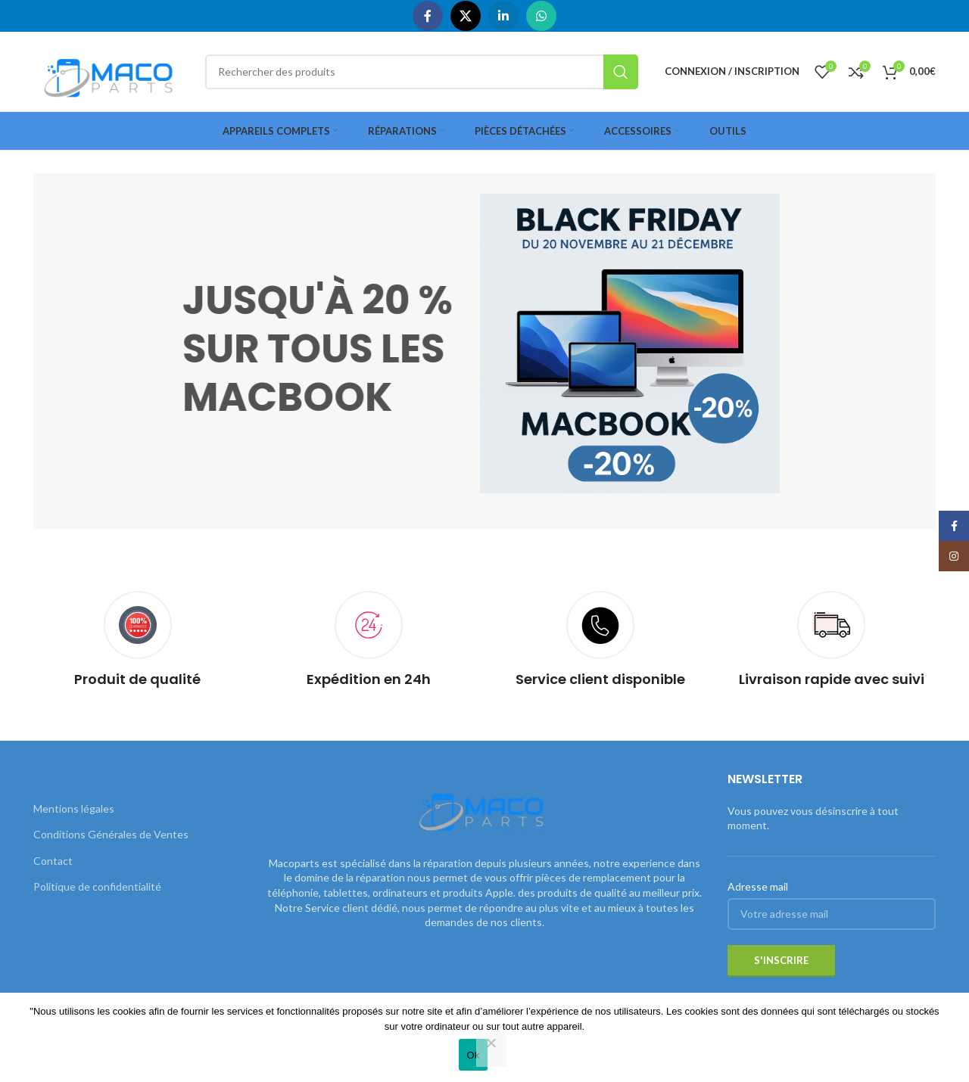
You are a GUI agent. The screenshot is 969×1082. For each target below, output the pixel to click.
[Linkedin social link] (503, 16)
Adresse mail (758, 886)
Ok (472, 1055)
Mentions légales (73, 808)
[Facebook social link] (428, 16)
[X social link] (465, 16)
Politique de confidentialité (97, 886)
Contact (53, 860)
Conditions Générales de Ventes (111, 834)
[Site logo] (111, 70)
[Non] (491, 1051)
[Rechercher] (421, 71)
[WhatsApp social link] (541, 16)
